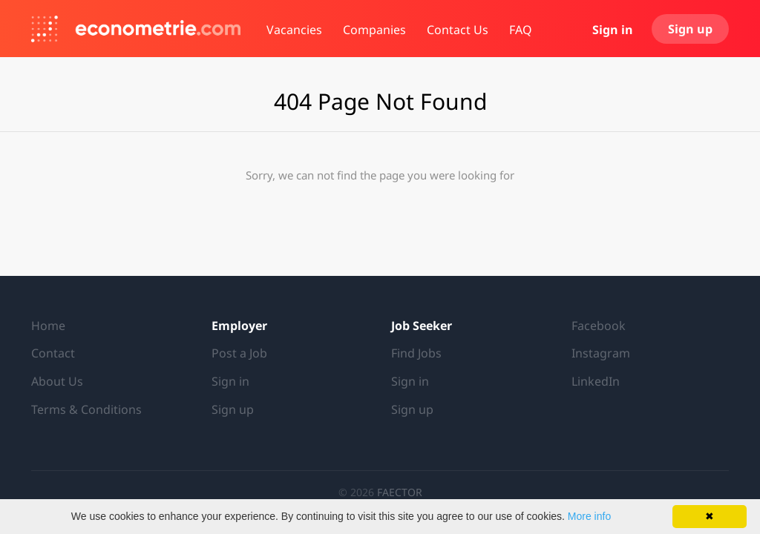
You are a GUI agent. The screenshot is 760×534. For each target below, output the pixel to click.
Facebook (598, 325)
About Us (57, 381)
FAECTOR (399, 492)
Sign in (612, 30)
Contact (53, 353)
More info (589, 516)
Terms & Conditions (86, 409)
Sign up (690, 29)
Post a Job (239, 353)
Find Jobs (416, 353)
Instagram (600, 353)
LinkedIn (595, 381)
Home (48, 325)
